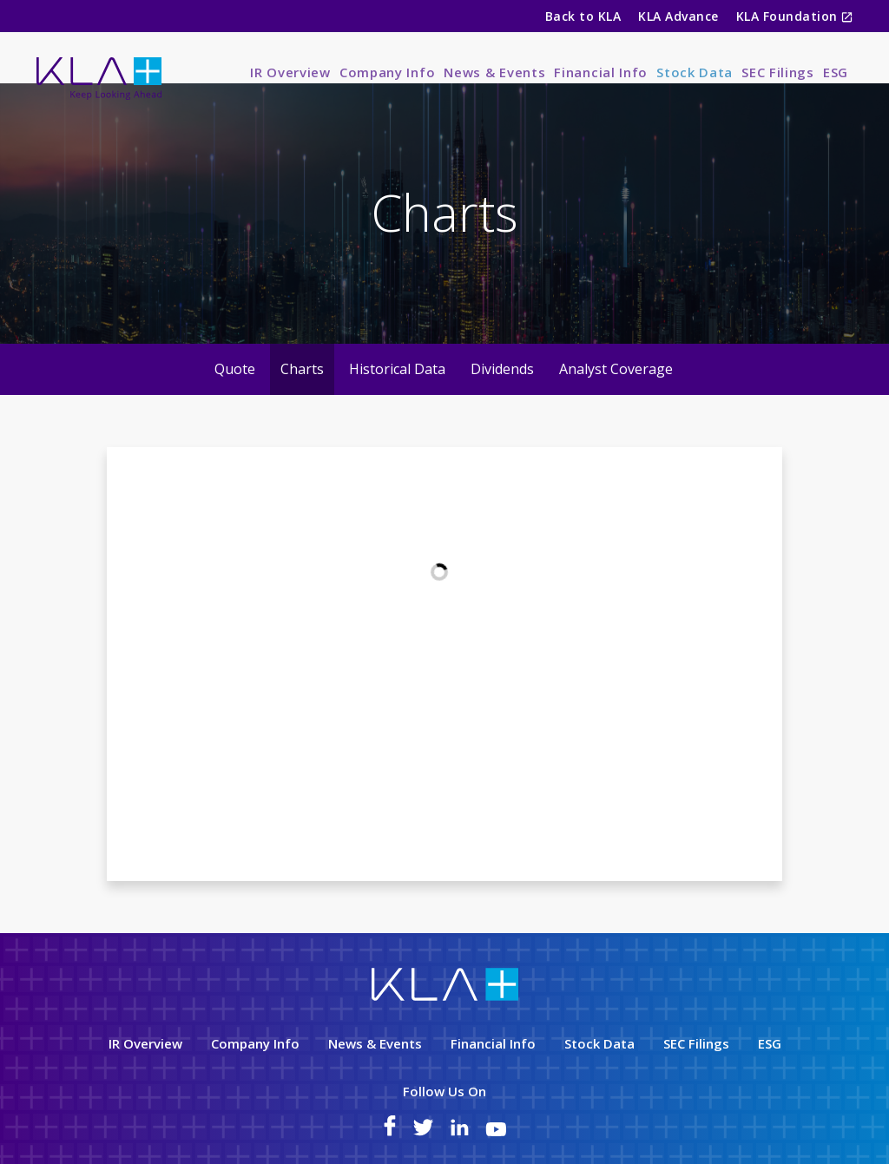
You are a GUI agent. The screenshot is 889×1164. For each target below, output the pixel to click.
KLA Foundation (788, 16)
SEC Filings (777, 72)
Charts (302, 398)
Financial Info (601, 72)
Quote (234, 398)
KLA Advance (678, 16)
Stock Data (694, 72)
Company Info (387, 72)
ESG (835, 72)
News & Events (494, 72)
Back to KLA (583, 16)
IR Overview (290, 72)
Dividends (502, 398)
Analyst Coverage (616, 398)
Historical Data (397, 398)
